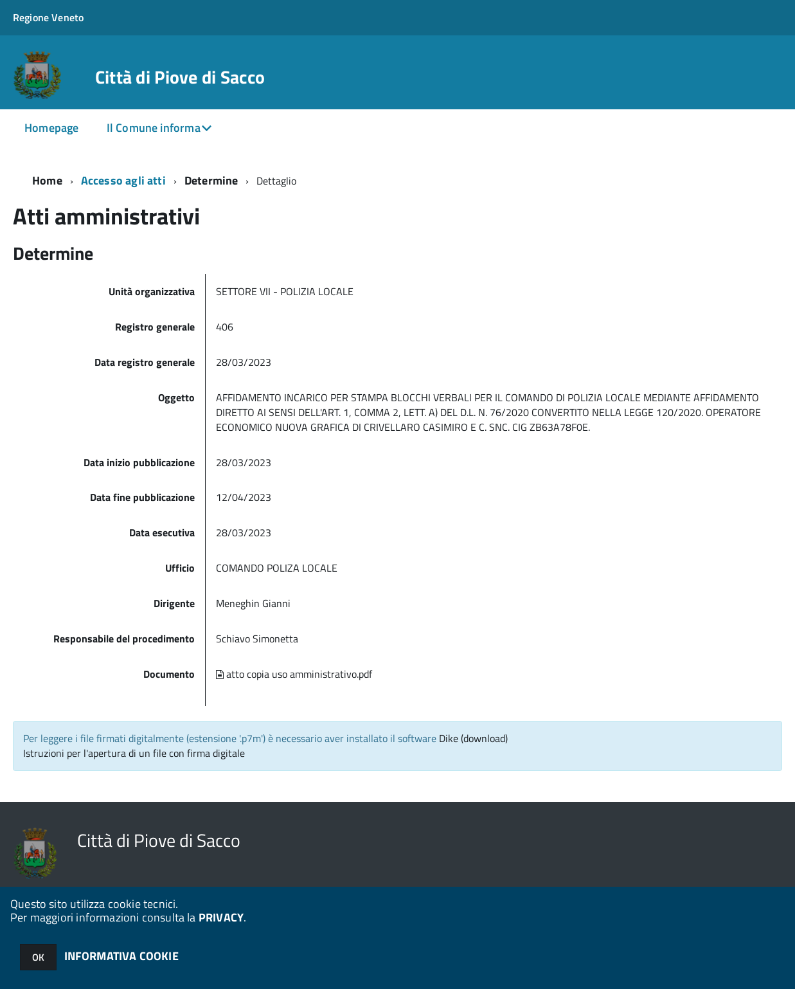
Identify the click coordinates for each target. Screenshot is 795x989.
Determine (211, 180)
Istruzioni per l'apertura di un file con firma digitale (134, 753)
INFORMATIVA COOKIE (121, 956)
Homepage (51, 127)
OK (38, 957)
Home (47, 180)
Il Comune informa (154, 127)
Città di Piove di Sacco (180, 77)
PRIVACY (221, 917)
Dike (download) (473, 738)
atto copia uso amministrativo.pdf (294, 674)
